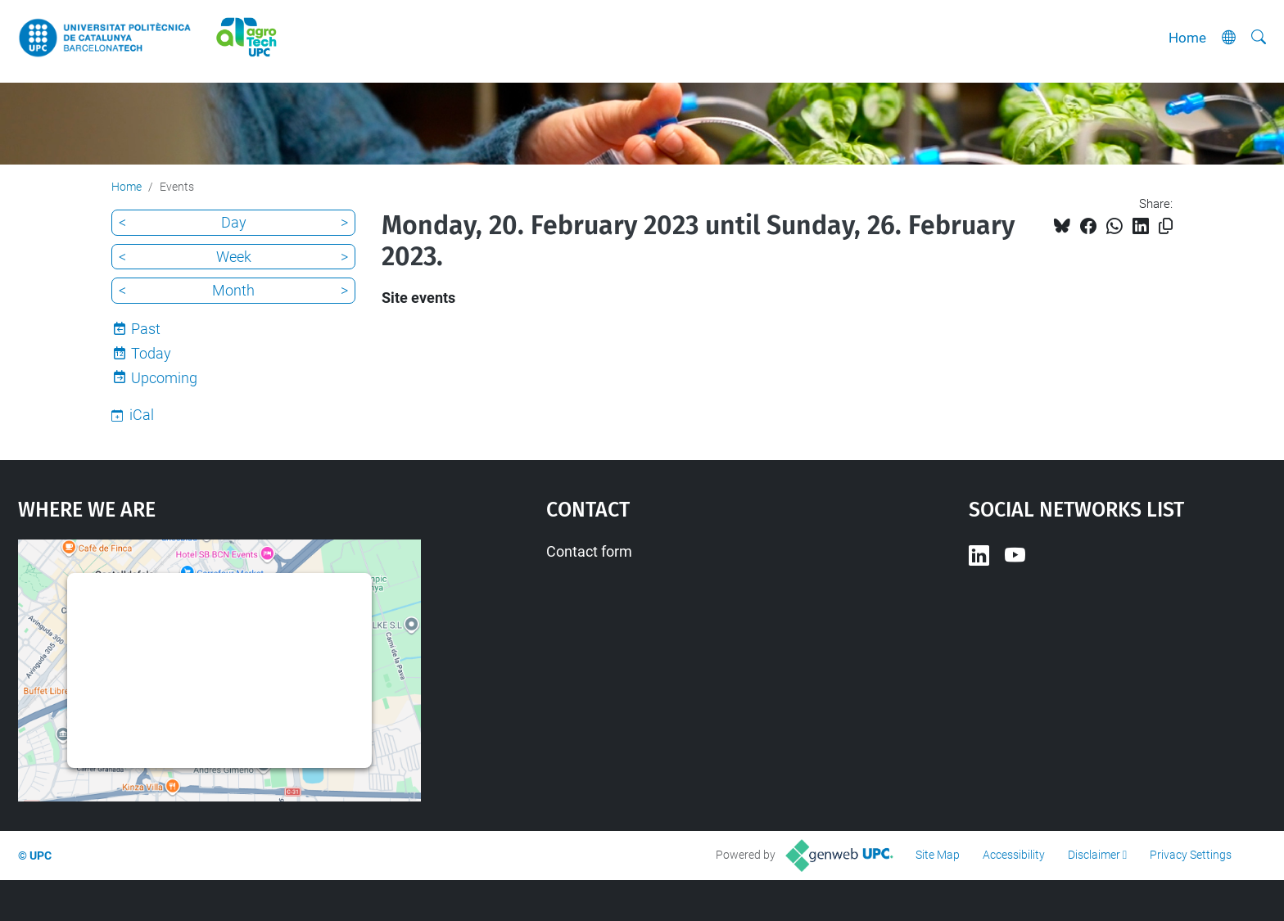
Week (233, 256)
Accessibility (1014, 854)
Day (233, 222)
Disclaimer (1094, 854)
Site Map (938, 854)
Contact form (589, 551)
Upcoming (164, 377)
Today (151, 353)
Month (233, 290)
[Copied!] (1166, 226)
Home (1187, 37)
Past (145, 328)
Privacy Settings (1191, 854)
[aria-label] (1258, 37)
